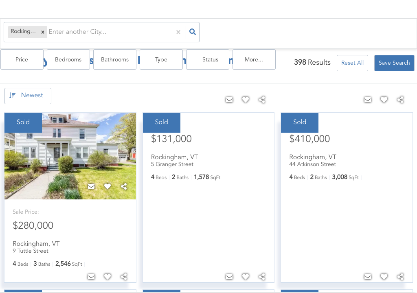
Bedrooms (225, 33)
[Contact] (91, 184)
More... (393, 33)
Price (182, 33)
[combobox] (46, 33)
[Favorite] (107, 184)
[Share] (124, 184)
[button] (39, 32)
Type (309, 33)
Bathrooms (267, 33)
